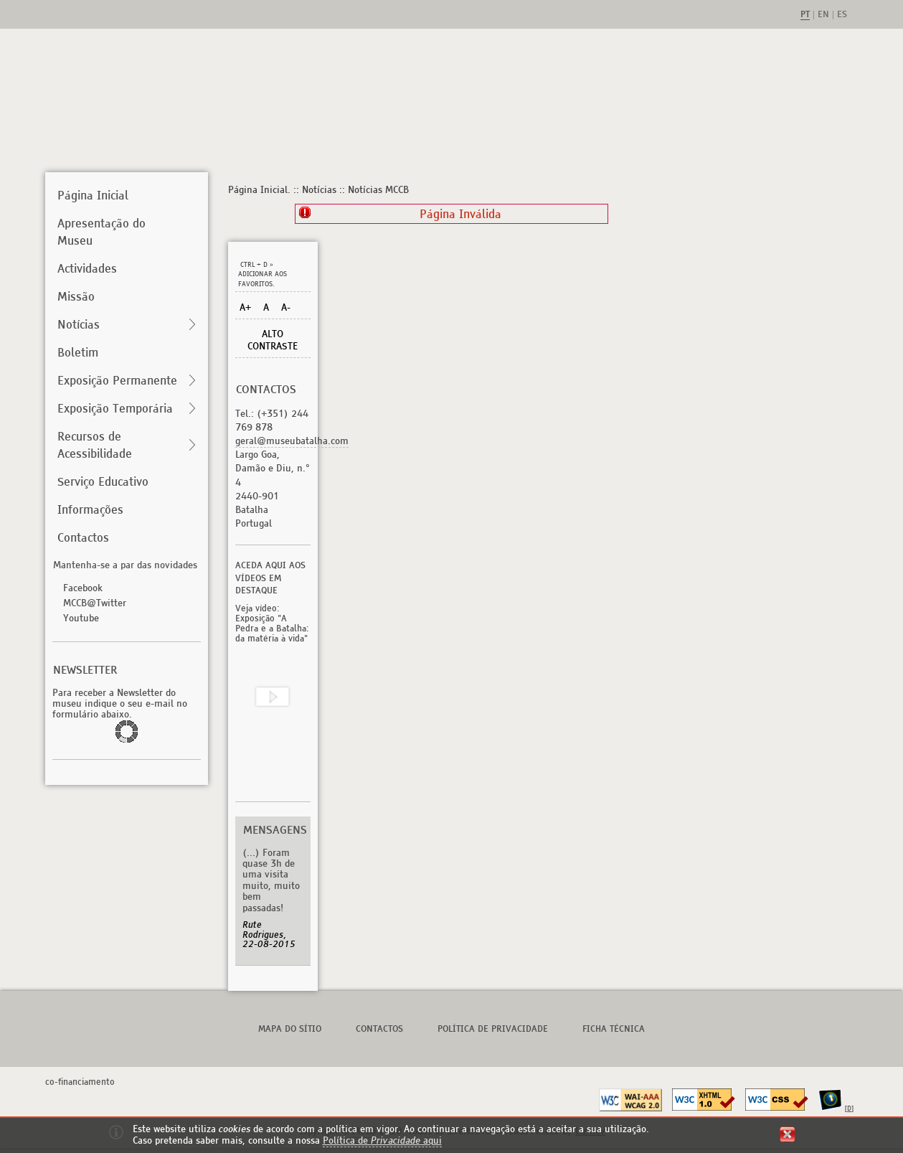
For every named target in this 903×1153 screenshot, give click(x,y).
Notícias (78, 324)
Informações (90, 509)
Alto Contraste (272, 340)
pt (805, 15)
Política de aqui (382, 1140)
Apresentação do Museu (101, 232)
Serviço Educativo (102, 481)
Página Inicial (92, 195)
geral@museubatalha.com (292, 441)
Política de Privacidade (493, 1028)
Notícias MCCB (378, 190)
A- (285, 307)
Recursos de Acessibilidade (94, 445)
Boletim (77, 352)
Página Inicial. (259, 190)
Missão (76, 296)
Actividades (87, 268)
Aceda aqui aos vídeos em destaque (270, 578)
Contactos (83, 537)
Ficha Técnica (613, 1028)
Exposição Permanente (117, 380)
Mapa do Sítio (289, 1028)
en (823, 15)
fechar (787, 1134)
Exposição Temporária (115, 408)
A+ (245, 307)
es (842, 15)
